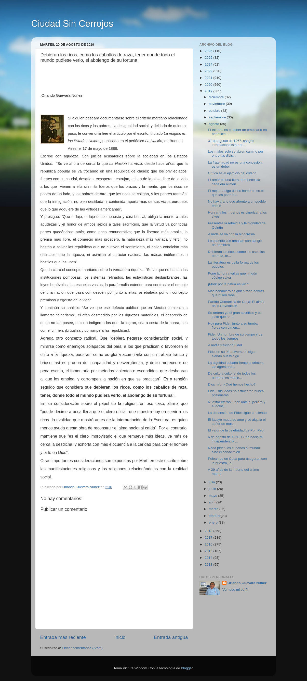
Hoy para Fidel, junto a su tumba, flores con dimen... (233, 325)
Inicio (120, 637)
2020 (209, 84)
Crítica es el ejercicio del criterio (232, 173)
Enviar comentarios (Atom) (82, 648)
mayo (213, 496)
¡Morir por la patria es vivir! (228, 284)
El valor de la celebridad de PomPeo (235, 430)
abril (212, 502)
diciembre (217, 97)
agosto (214, 124)
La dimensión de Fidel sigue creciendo (237, 413)
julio (212, 482)
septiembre (218, 117)
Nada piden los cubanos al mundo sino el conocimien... (234, 450)
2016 (209, 544)
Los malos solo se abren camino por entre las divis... (235, 153)
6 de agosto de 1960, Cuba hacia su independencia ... (235, 439)
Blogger (187, 668)
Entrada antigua (171, 637)
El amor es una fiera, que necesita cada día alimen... (234, 182)
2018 (209, 531)
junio (213, 489)
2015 (209, 551)
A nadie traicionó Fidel (225, 345)
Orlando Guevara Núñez (247, 583)
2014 (209, 558)
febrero (215, 516)
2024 (209, 64)
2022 (209, 71)
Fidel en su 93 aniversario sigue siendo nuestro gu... (232, 354)
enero (214, 522)
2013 (209, 564)
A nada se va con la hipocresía (231, 234)
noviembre (217, 104)
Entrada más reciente (63, 637)
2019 (209, 91)
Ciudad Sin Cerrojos (72, 23)
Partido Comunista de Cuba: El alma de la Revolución (235, 304)
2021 (209, 78)
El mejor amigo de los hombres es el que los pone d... (235, 193)
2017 (209, 537)
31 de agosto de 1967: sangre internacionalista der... (230, 143)
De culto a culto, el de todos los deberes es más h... (232, 375)
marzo (214, 509)
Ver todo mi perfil (235, 589)
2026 (209, 51)
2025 (209, 57)
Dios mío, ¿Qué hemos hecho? (232, 384)
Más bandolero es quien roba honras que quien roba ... (236, 293)
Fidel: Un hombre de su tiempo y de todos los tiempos (235, 336)
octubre (215, 111)
